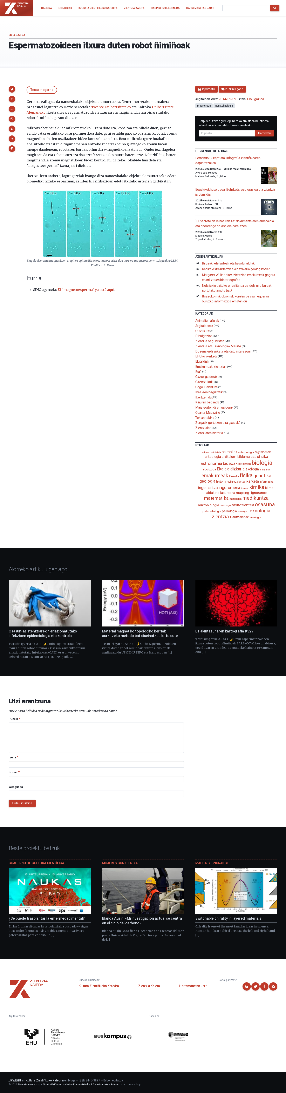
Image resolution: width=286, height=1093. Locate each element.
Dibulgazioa (17, 35)
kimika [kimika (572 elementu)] (257, 487)
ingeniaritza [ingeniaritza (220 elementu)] (208, 487)
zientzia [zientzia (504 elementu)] (220, 516)
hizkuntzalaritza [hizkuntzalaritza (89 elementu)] (236, 481)
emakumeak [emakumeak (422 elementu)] (215, 475)
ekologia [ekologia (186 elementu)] (252, 469)
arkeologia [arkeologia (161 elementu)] (213, 457)
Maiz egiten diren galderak (214, 407)
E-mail (14, 772)
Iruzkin (14, 718)
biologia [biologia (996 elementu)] (262, 462)
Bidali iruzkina (22, 803)
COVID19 (202, 331)
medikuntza (204, 105)
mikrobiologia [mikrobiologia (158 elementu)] (208, 505)
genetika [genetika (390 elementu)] (262, 475)
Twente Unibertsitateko (111, 107)
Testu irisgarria (41, 90)
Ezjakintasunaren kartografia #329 (224, 631)
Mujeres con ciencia (120, 863)
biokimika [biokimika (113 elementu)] (244, 463)
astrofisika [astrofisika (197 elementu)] (259, 456)
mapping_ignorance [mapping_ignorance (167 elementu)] (251, 493)
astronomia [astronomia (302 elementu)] (211, 463)
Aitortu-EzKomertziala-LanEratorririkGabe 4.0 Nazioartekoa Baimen (80, 1084)
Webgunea (16, 787)
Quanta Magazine (207, 413)
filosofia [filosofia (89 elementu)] (234, 476)
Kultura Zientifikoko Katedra (99, 986)
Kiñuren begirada (207, 402)
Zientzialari (203, 428)
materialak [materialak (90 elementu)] (235, 498)
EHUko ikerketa (206, 356)
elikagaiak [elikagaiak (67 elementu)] (265, 469)
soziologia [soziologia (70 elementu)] (242, 511)
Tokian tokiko (204, 418)
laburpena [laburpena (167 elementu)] (227, 493)
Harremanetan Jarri (193, 986)
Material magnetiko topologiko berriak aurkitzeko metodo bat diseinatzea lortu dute (140, 633)
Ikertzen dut (203, 397)
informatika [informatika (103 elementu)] (266, 481)
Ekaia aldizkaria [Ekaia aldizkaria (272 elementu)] (231, 469)
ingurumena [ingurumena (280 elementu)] (229, 487)
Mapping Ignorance (212, 863)
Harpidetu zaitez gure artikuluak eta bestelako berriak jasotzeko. (234, 123)
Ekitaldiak (202, 361)
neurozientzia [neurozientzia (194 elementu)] (243, 505)
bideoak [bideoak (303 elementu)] (230, 463)
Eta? (198, 372)
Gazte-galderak (206, 377)
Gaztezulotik (204, 382)
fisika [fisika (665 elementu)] (246, 475)
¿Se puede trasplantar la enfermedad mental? (47, 918)
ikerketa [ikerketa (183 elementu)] (252, 481)
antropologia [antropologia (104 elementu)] (246, 452)
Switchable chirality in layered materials (228, 918)
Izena (13, 757)
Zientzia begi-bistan (209, 341)
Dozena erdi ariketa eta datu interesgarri (223, 351)
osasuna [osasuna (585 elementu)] (265, 504)
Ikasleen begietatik (209, 392)
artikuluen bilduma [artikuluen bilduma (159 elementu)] (236, 457)
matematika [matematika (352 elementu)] (216, 498)
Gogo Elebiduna (206, 387)
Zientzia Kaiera (149, 986)
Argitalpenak (204, 326)
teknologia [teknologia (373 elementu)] (259, 510)
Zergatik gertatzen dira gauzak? (217, 423)
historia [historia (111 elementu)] (221, 481)
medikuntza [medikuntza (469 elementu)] (255, 498)
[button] (12, 89)
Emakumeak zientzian (210, 367)
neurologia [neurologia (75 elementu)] (225, 505)
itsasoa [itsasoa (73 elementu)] (244, 488)
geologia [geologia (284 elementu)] (207, 481)
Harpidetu (264, 133)
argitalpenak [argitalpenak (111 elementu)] (263, 452)
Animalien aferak (207, 321)
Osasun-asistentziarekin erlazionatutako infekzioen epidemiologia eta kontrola (43, 633)
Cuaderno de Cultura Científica (36, 863)
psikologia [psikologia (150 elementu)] (229, 511)
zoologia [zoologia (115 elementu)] (255, 517)
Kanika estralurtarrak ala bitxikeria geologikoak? (236, 269)
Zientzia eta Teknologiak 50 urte (218, 346)
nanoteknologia (224, 105)
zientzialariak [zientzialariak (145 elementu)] (239, 517)
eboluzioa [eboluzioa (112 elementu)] (209, 469)
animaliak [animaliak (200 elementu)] (229, 452)
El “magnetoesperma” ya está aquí (86, 290)
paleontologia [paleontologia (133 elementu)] (212, 511)
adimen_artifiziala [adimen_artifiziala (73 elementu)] (211, 452)
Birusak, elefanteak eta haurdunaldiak (228, 263)
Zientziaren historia (209, 433)
